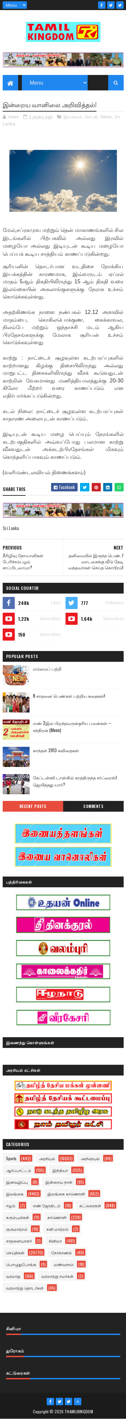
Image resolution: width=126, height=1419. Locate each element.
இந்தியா (60, 1170)
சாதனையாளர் (19, 1241)
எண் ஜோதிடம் (46, 1205)
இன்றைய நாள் (59, 1182)
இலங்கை (73, 117)
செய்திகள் (15, 1252)
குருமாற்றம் (17, 1229)
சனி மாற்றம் (57, 1229)
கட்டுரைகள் (90, 1205)
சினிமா (55, 1241)
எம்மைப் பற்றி (47, 668)
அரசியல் (47, 1158)
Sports (11, 1158)
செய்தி (91, 117)
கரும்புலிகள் (17, 1217)
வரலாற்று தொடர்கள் (25, 1288)
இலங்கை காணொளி (66, 1194)
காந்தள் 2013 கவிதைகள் (56, 750)
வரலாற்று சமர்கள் (57, 1276)
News (106, 117)
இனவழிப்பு (17, 1182)
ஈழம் (10, 1205)
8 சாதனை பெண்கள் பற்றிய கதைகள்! (69, 695)
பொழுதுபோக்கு (21, 1264)
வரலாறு (13, 1276)
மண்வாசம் (64, 1264)
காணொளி (57, 1217)
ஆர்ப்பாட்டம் (18, 1170)
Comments (93, 806)
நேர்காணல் (61, 1252)
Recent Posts (32, 806)
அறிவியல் (90, 1158)
